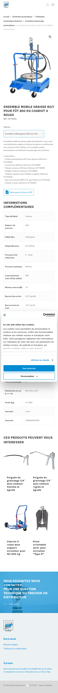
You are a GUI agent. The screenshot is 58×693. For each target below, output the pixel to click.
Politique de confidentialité (15, 648)
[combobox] (24, 133)
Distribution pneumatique (22, 17)
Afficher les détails (40, 360)
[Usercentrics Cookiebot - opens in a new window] (43, 315)
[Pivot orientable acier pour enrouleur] (42, 519)
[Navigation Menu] (52, 4)
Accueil (6, 17)
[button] (50, 36)
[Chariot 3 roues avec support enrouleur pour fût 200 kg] (16, 519)
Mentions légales (11, 644)
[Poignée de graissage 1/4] (16, 460)
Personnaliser (29, 376)
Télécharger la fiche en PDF (19, 192)
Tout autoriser (29, 368)
